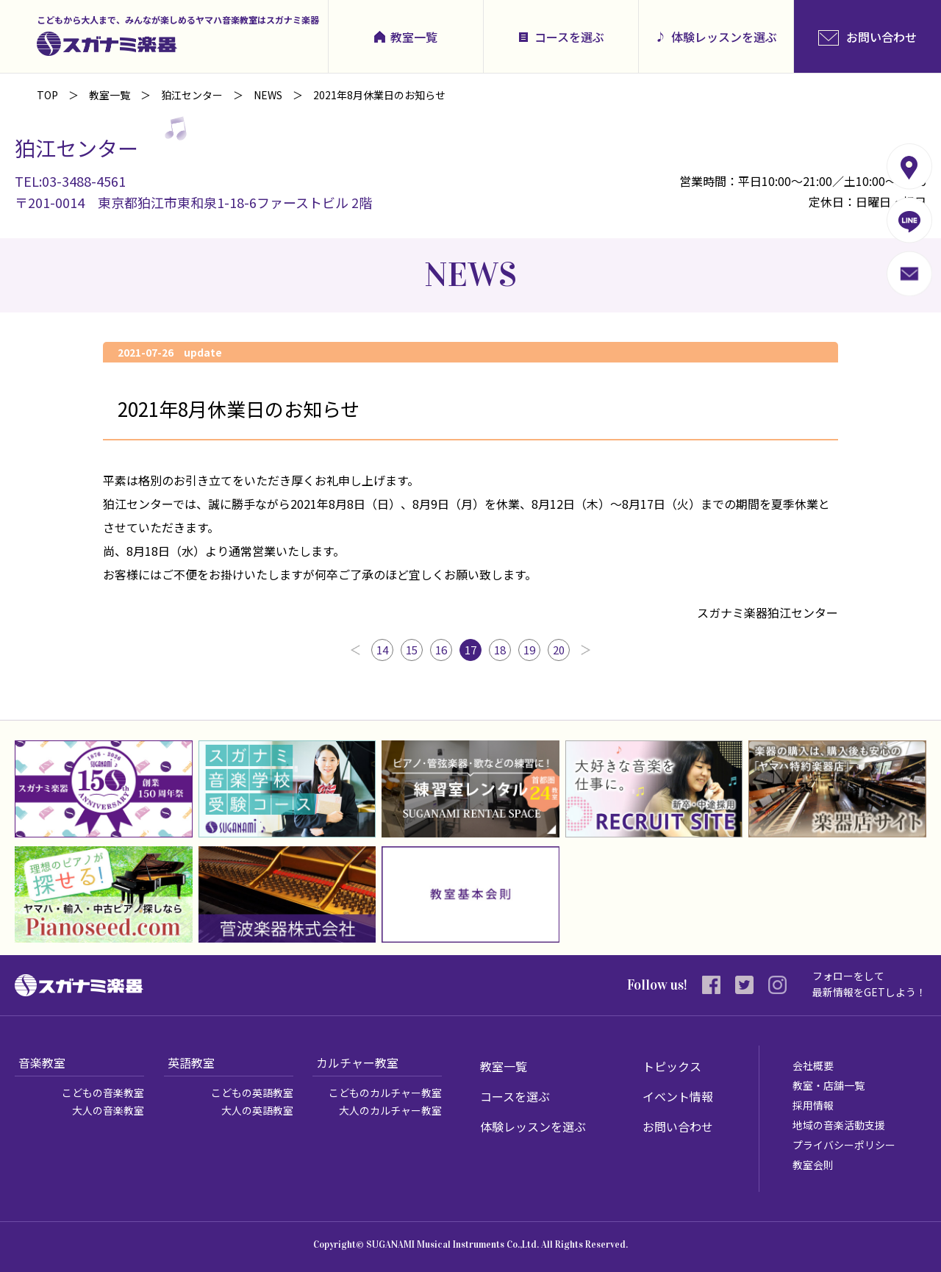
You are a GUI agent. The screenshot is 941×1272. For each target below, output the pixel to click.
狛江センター (192, 94)
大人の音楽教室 (108, 1110)
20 (559, 649)
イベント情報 (678, 1096)
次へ (585, 650)
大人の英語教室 (257, 1110)
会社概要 (813, 1065)
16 (441, 649)
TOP (47, 94)
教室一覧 (413, 37)
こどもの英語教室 (252, 1092)
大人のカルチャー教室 (390, 1110)
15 (412, 649)
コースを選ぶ (569, 37)
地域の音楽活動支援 (838, 1125)
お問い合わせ (678, 1126)
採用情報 (813, 1105)
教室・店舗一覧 (828, 1085)
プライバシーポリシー (843, 1144)
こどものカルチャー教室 (385, 1092)
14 (382, 649)
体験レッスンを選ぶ (724, 37)
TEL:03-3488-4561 (70, 180)
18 (500, 649)
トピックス (672, 1066)
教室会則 (813, 1164)
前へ (355, 650)
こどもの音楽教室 (103, 1092)
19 (529, 649)
